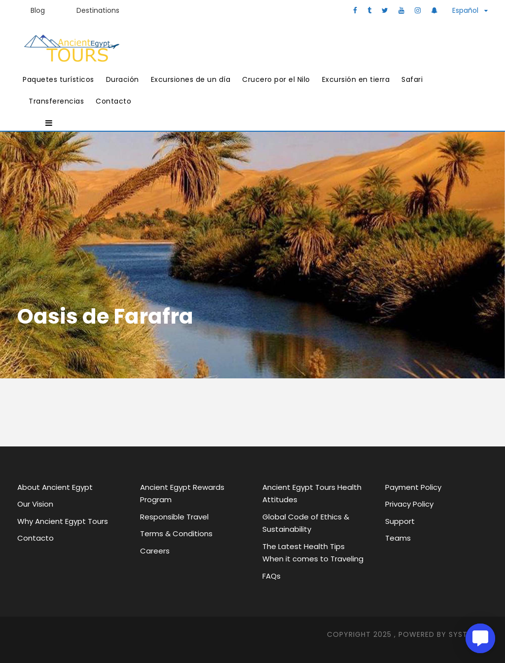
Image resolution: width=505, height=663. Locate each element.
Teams (398, 538)
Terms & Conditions (176, 533)
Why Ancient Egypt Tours (62, 521)
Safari (412, 79)
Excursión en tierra (356, 79)
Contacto (113, 101)
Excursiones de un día (191, 79)
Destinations (97, 10)
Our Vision (35, 504)
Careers (155, 551)
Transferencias (56, 101)
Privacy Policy (409, 504)
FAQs (271, 576)
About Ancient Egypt (55, 487)
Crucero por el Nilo (276, 79)
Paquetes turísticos (58, 79)
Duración (122, 79)
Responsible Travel (174, 517)
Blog (38, 10)
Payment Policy (413, 487)
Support (400, 521)
